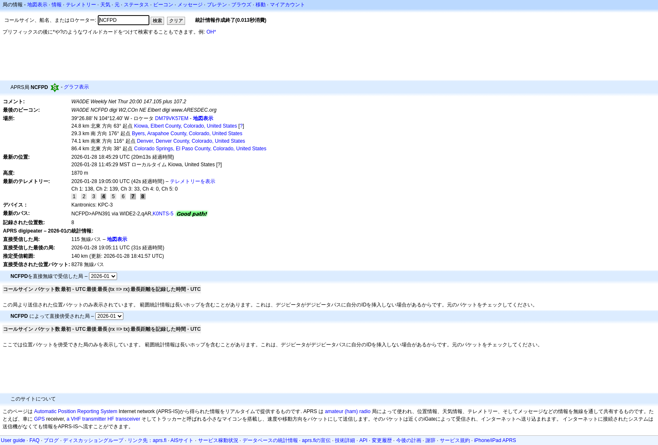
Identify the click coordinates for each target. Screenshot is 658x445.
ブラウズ (241, 5)
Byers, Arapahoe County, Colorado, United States (187, 133)
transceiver (127, 419)
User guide (13, 440)
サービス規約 (455, 440)
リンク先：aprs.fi (147, 440)
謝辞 (431, 440)
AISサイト (181, 440)
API (363, 440)
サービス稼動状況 (218, 440)
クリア (176, 20)
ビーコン (163, 5)
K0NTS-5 (163, 214)
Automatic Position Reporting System (75, 411)
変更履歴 (382, 440)
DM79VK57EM (171, 118)
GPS (39, 419)
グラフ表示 (76, 87)
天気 (105, 5)
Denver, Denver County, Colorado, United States (191, 141)
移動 (261, 5)
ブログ (51, 440)
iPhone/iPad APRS (495, 440)
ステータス (136, 5)
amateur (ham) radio (348, 411)
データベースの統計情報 (270, 440)
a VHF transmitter (86, 419)
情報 (57, 5)
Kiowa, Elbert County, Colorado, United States (185, 126)
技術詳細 (345, 440)
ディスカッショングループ (93, 440)
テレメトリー (81, 5)
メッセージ (190, 5)
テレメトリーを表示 (192, 181)
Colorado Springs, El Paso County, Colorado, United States (200, 149)
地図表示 (37, 5)
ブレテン (217, 5)
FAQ (34, 440)
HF (110, 419)
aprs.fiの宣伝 (316, 440)
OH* (211, 32)
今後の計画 (408, 440)
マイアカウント (287, 5)
